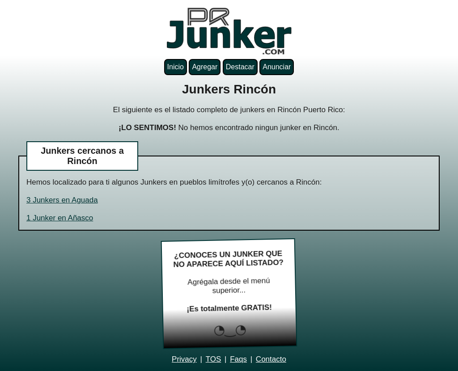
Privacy (184, 359)
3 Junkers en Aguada (62, 200)
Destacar (240, 67)
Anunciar (277, 67)
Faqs (238, 359)
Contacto (271, 359)
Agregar (204, 67)
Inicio (175, 67)
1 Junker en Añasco (59, 218)
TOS (213, 359)
